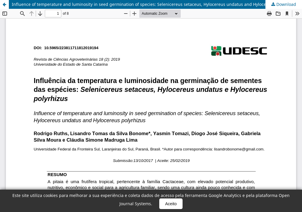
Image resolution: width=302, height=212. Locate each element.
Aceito (171, 203)
